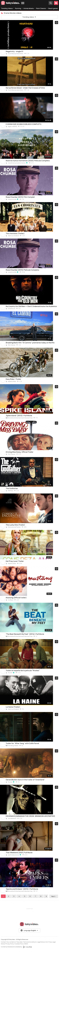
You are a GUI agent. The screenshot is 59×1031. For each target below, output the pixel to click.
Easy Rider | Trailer (13, 412)
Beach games (53, 8)
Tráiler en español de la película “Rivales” (23, 730)
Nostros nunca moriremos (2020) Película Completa (28, 174)
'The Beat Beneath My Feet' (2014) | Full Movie (25, 691)
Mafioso (9, 534)
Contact (3, 1022)
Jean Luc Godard (12, 256)
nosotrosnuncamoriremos (16, 176)
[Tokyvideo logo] (10, 3)
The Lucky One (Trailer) (15, 571)
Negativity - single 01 (14, 55)
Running (18, 8)
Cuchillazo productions (14, 57)
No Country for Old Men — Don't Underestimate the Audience (31, 333)
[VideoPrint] (27, 1026)
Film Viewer (10, 375)
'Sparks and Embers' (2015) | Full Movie (22, 969)
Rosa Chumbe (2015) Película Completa (22, 293)
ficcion (9, 733)
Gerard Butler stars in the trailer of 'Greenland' (25, 849)
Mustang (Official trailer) (16, 651)
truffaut (9, 653)
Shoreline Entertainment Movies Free (19, 454)
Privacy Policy (10, 1024)
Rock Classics (41, 8)
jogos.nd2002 (11, 136)
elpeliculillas (11, 415)
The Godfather (12, 532)
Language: (29, 1010)
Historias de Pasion (13, 574)
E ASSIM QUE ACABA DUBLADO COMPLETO (23, 134)
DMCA (26, 1024)
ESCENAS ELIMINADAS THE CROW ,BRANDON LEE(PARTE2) (30, 889)
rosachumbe (11, 216)
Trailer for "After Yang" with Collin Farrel (22, 810)
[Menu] (22, 3)
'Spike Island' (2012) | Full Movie (19, 452)
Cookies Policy (19, 1024)
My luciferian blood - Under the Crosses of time (25, 94)
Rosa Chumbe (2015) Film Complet (20, 214)
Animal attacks (28, 8)
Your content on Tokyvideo (14, 1022)
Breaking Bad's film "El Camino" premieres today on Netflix (30, 373)
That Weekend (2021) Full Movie (19, 929)
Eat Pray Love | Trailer (15, 611)
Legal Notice (41, 1022)
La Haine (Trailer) (13, 770)
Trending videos (29, 17)
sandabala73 (11, 892)
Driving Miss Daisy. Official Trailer (19, 492)
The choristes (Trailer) (15, 253)
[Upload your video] (56, 3)
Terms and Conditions (29, 1022)
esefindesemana (12, 931)
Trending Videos (7, 8)
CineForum (10, 335)
